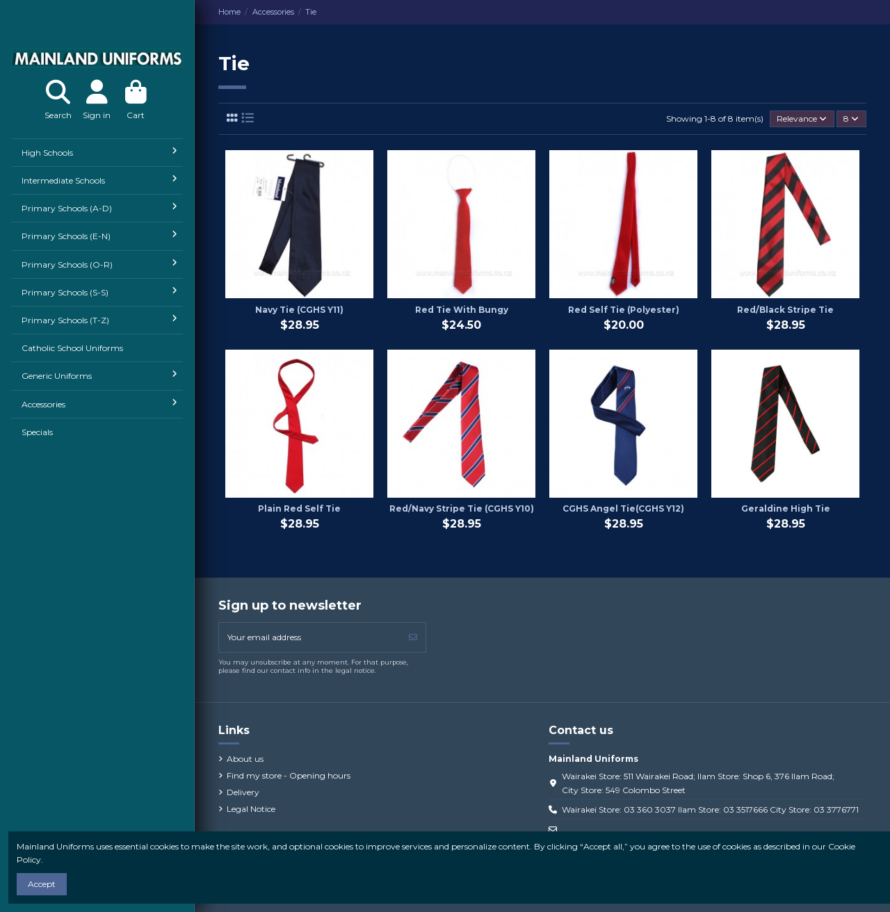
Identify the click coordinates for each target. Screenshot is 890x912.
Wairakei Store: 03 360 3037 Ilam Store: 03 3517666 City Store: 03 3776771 (710, 809)
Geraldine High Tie (785, 508)
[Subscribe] (413, 637)
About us (245, 759)
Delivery (243, 792)
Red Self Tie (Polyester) (623, 309)
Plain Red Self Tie (299, 508)
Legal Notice (251, 809)
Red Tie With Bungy (461, 309)
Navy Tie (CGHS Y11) (299, 309)
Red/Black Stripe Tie (785, 309)
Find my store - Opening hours (288, 775)
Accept (42, 884)
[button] (97, 152)
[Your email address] (310, 637)
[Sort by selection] (802, 119)
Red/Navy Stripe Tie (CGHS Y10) (461, 508)
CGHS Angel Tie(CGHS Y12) (623, 508)
